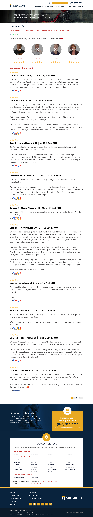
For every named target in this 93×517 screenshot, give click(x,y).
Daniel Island (17, 467)
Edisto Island (17, 472)
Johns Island (34, 469)
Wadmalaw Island (70, 469)
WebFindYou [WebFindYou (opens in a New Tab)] (80, 512)
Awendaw (17, 462)
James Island (35, 467)
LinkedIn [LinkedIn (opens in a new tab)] (46, 504)
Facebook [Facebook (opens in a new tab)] (34, 504)
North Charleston (53, 472)
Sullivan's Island (69, 467)
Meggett (50, 467)
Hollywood (34, 462)
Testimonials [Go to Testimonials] (71, 7)
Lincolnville (51, 462)
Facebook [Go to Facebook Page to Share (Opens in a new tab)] (10, 34)
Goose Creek (34, 454)
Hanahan (50, 454)
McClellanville (51, 464)
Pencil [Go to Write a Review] (32, 68)
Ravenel (67, 460)
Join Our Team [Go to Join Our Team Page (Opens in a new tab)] (35, 498)
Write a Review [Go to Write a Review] (49, 3)
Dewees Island (18, 469)
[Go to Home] (21, 5)
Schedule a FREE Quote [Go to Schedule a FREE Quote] (60, 3)
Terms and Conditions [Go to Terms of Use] (32, 512)
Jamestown (68, 454)
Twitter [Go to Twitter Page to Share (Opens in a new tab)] (12, 34)
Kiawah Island (35, 472)
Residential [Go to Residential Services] (39, 7)
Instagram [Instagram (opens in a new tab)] (30, 504)
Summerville (34, 477)
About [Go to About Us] (63, 7)
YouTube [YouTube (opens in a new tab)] (42, 504)
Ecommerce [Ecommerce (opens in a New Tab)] (73, 512)
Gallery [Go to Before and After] (57, 7)
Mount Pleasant (52, 469)
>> (81, 397)
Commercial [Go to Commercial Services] (48, 7)
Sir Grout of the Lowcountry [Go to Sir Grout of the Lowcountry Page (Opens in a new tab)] (49, 481)
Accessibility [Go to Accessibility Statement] (13, 512)
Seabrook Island (69, 464)
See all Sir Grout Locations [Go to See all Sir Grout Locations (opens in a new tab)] (38, 484)
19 (79, 397)
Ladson (50, 460)
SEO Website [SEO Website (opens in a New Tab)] (66, 512)
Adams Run (17, 460)
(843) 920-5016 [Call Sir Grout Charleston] (76, 3)
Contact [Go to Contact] (80, 7)
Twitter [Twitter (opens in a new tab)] (38, 504)
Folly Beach (34, 460)
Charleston (17, 454)
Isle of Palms (34, 464)
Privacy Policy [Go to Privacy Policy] (21, 512)
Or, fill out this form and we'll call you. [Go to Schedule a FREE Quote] (67, 428)
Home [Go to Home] (12, 492)
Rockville (67, 462)
